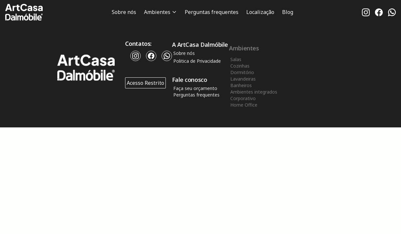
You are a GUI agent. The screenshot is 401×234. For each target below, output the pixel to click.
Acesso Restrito (145, 83)
